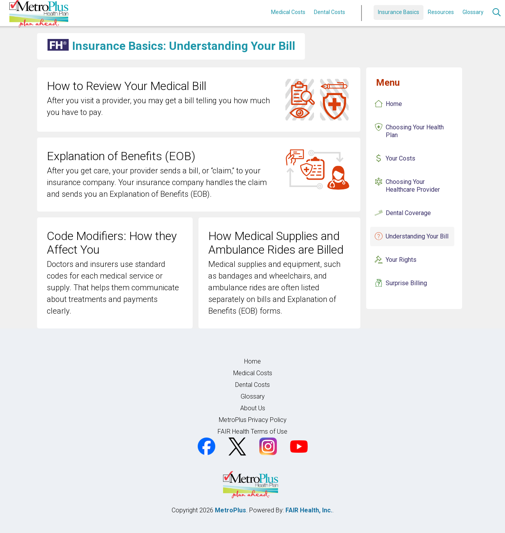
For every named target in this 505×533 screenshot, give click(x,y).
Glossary (473, 12)
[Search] (496, 13)
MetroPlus (230, 510)
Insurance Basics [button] (398, 12)
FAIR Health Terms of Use (252, 431)
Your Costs (400, 158)
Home (252, 361)
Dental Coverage (408, 213)
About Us (252, 408)
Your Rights (401, 259)
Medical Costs (288, 12)
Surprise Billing (406, 283)
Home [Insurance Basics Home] (394, 104)
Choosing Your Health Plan (415, 131)
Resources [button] (441, 12)
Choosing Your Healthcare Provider (413, 185)
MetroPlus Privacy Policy (253, 420)
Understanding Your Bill (417, 236)
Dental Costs (329, 12)
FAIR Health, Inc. (308, 510)
